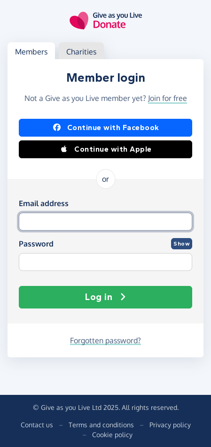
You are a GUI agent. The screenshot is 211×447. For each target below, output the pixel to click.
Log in (105, 297)
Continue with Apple (105, 149)
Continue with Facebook (105, 127)
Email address (44, 203)
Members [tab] (31, 51)
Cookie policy (112, 435)
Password (36, 243)
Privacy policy (170, 425)
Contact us (37, 425)
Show (181, 243)
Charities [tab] (81, 51)
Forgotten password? (105, 340)
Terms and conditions (101, 425)
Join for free (167, 98)
